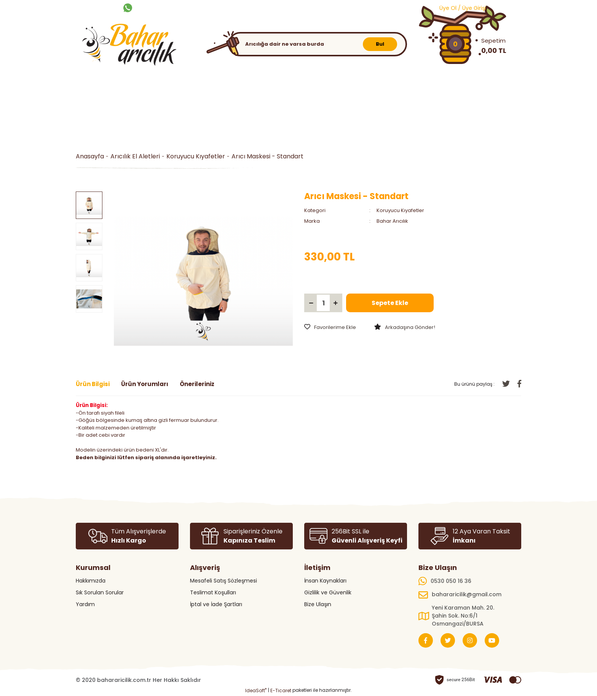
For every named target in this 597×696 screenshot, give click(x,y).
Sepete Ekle (390, 303)
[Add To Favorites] (330, 327)
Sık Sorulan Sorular (100, 592)
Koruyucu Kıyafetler (400, 210)
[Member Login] (458, 7)
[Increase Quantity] (335, 303)
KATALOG (274, 7)
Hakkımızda (90, 580)
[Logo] (127, 46)
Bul (380, 44)
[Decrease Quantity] (311, 303)
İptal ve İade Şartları (216, 604)
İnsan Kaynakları (325, 580)
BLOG (301, 7)
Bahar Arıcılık (392, 221)
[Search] (317, 44)
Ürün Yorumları (144, 384)
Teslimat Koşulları (213, 592)
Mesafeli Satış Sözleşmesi (223, 580)
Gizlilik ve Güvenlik (327, 592)
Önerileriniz (197, 384)
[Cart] (469, 44)
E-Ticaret (280, 690)
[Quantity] (323, 303)
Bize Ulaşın (317, 604)
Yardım (85, 604)
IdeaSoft (256, 690)
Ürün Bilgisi (93, 384)
